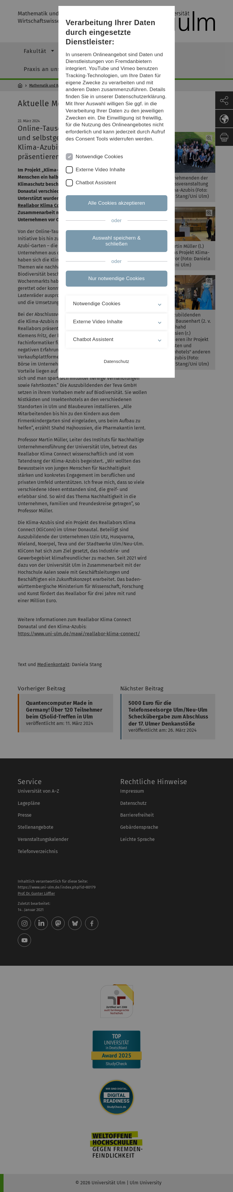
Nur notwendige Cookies (116, 278)
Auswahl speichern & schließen (116, 241)
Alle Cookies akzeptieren (116, 203)
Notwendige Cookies (99, 156)
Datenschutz (116, 361)
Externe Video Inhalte (100, 169)
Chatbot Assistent (96, 182)
